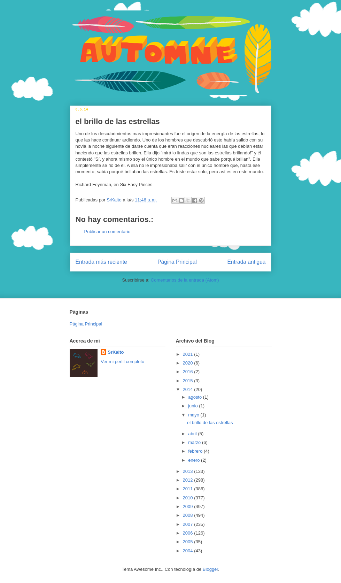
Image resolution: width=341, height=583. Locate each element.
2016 (188, 371)
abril (193, 433)
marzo (195, 442)
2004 (188, 550)
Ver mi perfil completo (122, 361)
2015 (188, 380)
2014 (188, 389)
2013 (188, 471)
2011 (188, 488)
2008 (188, 515)
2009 (188, 506)
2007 (188, 524)
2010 (188, 497)
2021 (188, 354)
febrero (196, 451)
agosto (195, 397)
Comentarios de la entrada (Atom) (185, 280)
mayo (194, 414)
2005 (188, 541)
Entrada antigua (246, 262)
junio (193, 405)
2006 (188, 533)
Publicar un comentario (107, 231)
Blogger (210, 569)
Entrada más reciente (101, 262)
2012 (188, 480)
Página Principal (177, 262)
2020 (188, 363)
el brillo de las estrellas (210, 422)
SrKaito (116, 352)
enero (194, 460)
